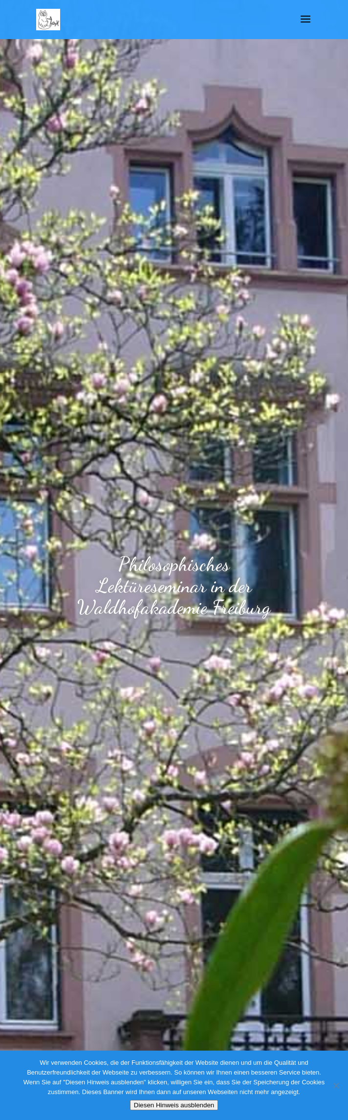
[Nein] (336, 1085)
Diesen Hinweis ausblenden (174, 1105)
